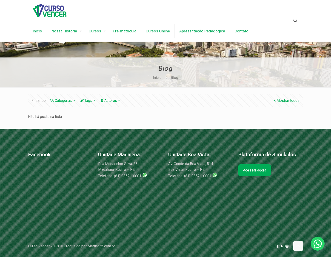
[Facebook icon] (277, 246)
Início (157, 77)
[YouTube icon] (282, 246)
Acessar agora (254, 170)
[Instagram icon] (287, 246)
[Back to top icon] (298, 246)
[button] (318, 244)
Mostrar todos (286, 100)
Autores (110, 100)
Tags (88, 100)
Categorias (63, 100)
